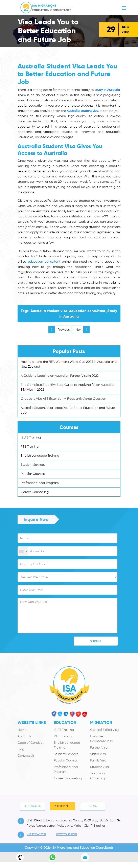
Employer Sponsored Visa (101, 738)
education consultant (44, 261)
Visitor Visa (98, 754)
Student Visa (99, 767)
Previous (59, 329)
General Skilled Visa (104, 730)
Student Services (33, 465)
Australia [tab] (32, 806)
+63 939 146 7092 (36, 834)
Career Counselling (35, 492)
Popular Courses (33, 474)
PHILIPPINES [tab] (62, 806)
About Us (24, 736)
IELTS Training (31, 437)
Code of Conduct (31, 743)
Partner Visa (99, 747)
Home (22, 730)
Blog (21, 749)
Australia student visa (82, 111)
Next (82, 329)
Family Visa (98, 760)
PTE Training (30, 446)
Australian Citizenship (98, 775)
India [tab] (93, 806)
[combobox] (23, 551)
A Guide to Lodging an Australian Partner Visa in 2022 (59, 376)
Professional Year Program (40, 483)
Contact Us (26, 755)
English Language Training (40, 455)
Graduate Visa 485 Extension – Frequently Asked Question (63, 399)
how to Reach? (66, 834)
